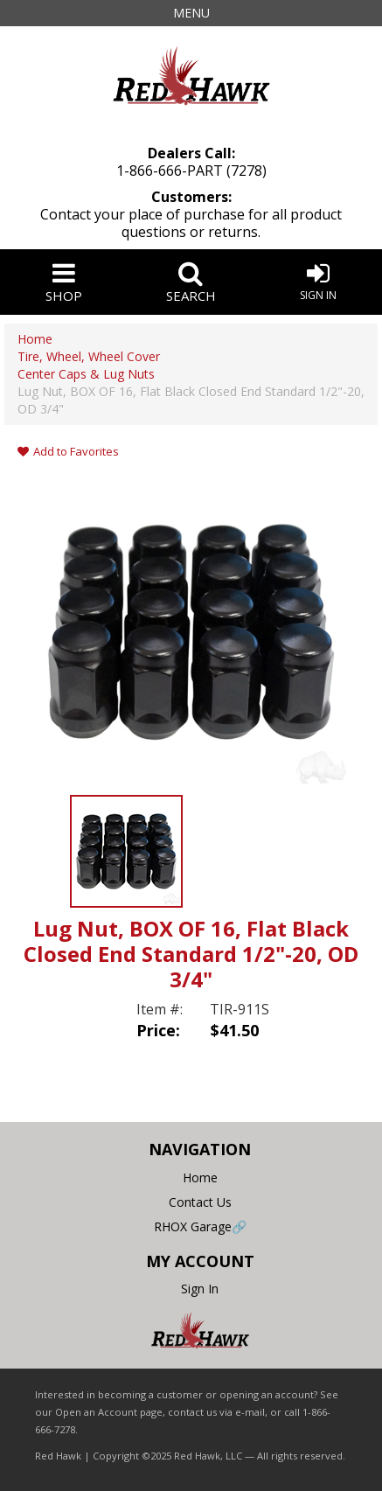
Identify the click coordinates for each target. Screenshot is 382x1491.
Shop (64, 282)
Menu (191, 12)
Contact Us (200, 1202)
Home (200, 1177)
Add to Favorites (68, 451)
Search (191, 282)
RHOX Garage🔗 (200, 1226)
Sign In (318, 281)
